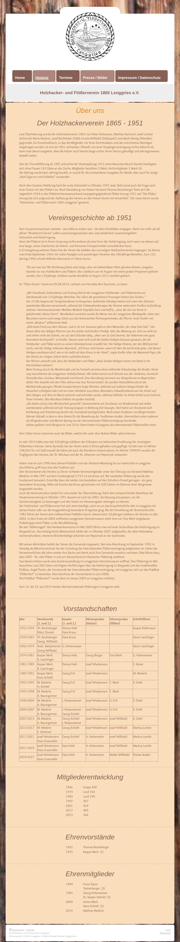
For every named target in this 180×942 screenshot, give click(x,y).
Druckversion (16, 929)
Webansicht (165, 932)
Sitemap (30, 929)
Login (168, 929)
